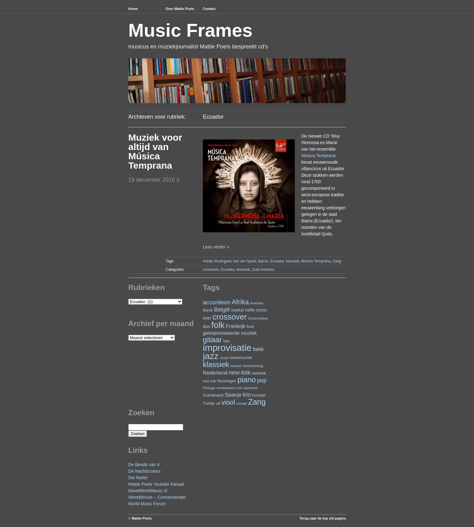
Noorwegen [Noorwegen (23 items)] (226, 381)
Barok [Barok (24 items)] (208, 310)
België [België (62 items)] (222, 309)
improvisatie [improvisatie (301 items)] (227, 348)
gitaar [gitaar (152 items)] (212, 339)
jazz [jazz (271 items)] (211, 356)
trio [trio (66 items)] (247, 394)
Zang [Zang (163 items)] (257, 402)
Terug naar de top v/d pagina (322, 518)
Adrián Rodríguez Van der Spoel (229, 261)
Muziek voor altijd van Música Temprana (155, 151)
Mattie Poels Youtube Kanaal (156, 484)
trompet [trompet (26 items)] (259, 395)
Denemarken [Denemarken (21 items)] (258, 318)
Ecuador (277, 261)
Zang (337, 261)
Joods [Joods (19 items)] (224, 358)
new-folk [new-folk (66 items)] (240, 372)
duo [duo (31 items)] (206, 326)
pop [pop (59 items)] (262, 380)
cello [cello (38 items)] (250, 309)
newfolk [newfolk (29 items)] (259, 373)
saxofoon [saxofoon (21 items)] (251, 388)
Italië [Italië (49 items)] (258, 349)
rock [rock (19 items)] (239, 388)
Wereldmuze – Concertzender (157, 497)
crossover (211, 269)
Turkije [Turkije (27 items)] (209, 403)
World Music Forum (147, 503)
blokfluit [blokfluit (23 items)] (237, 310)
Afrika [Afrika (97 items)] (240, 302)
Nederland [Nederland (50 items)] (215, 373)
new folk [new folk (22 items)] (209, 381)
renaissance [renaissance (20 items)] (225, 388)
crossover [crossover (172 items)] (229, 316)
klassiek (292, 261)
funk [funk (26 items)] (250, 326)
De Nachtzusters (144, 471)
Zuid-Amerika (263, 269)
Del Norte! (138, 477)
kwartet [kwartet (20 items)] (235, 366)
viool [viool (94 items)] (228, 402)
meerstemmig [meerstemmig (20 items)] (253, 366)
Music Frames (190, 30)
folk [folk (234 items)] (218, 325)
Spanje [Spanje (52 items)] (233, 395)
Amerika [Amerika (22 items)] (256, 303)
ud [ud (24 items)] (218, 403)
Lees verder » (216, 246)
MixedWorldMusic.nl (147, 490)
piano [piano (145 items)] (246, 379)
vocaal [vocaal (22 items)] (241, 403)
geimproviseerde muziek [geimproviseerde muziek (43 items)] (230, 333)
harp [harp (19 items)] (226, 341)
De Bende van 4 (143, 464)
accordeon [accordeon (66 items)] (216, 302)
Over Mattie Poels (180, 9)
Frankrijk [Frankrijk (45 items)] (235, 326)
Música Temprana (318, 155)
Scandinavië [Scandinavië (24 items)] (213, 395)
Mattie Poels (142, 518)
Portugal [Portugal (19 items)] (209, 388)
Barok (263, 261)
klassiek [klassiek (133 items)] (216, 364)
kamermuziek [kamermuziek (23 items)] (241, 358)
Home (133, 9)
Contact (209, 9)
